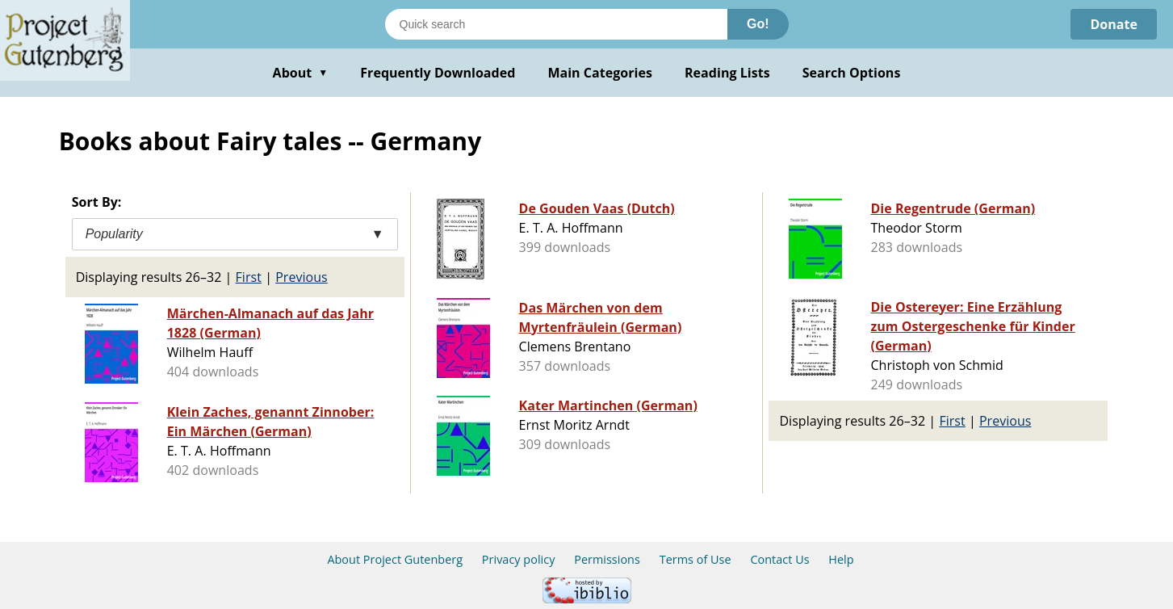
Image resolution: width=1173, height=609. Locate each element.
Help (840, 559)
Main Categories (599, 73)
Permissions (607, 559)
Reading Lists (727, 73)
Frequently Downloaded (437, 73)
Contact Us (779, 559)
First (249, 277)
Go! (758, 24)
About (301, 72)
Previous (301, 277)
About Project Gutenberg (395, 559)
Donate (1113, 24)
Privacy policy (518, 559)
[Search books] (556, 24)
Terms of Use (695, 559)
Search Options (851, 73)
